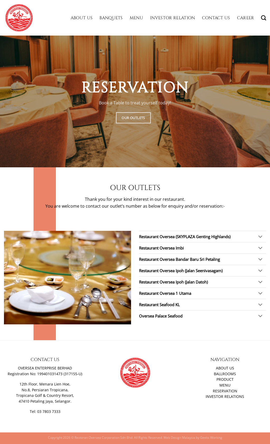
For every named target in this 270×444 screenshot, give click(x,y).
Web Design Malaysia (179, 437)
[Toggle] (260, 237)
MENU (224, 385)
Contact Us (216, 18)
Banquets (111, 18)
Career (245, 18)
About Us (82, 18)
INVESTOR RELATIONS (225, 396)
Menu (136, 18)
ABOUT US (225, 368)
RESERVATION (225, 391)
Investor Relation (172, 18)
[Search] (263, 17)
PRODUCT (225, 379)
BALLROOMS (225, 374)
